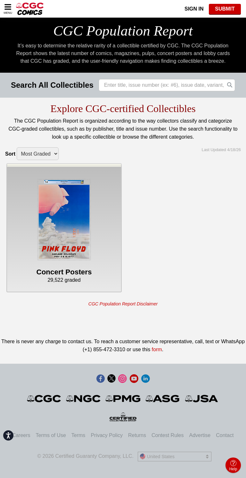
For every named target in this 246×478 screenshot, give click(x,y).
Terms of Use (51, 435)
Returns (137, 435)
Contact (225, 435)
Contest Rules (168, 435)
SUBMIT (224, 9)
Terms (78, 435)
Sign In (194, 9)
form (157, 349)
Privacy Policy (107, 435)
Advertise (199, 435)
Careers (21, 435)
